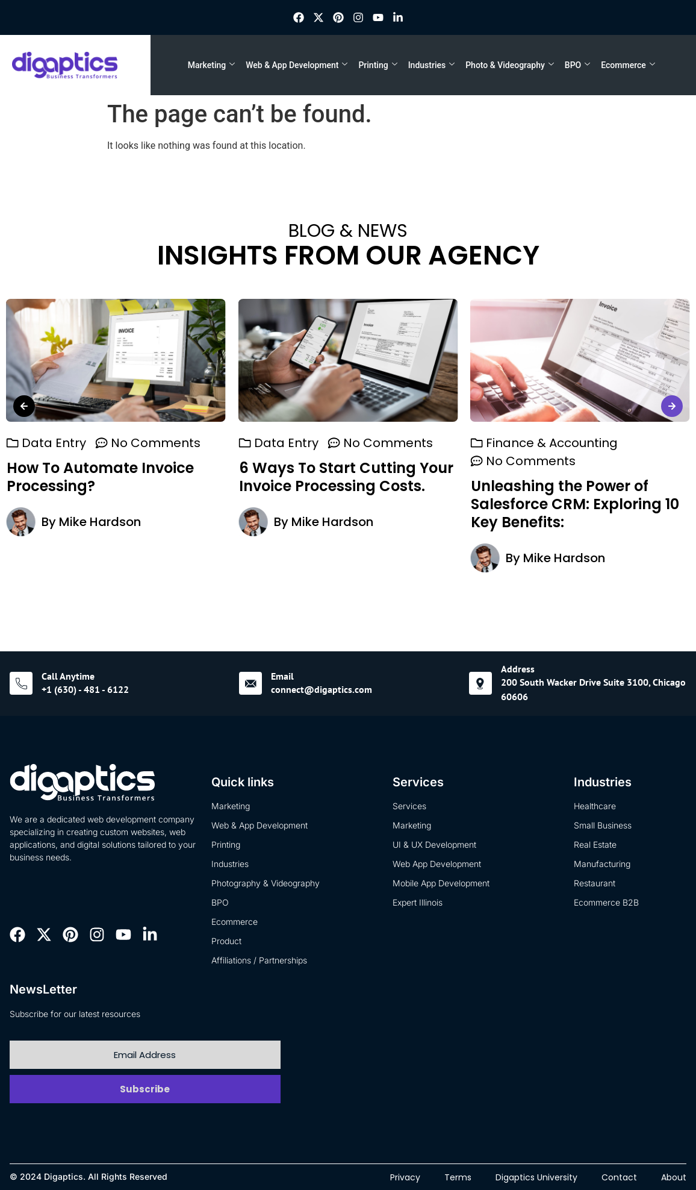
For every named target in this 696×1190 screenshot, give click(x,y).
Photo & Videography (509, 65)
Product (226, 941)
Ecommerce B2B (606, 902)
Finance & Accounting (88, 443)
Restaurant (594, 883)
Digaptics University (536, 1177)
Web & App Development (296, 65)
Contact (619, 1177)
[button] (24, 406)
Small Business (603, 825)
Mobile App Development (441, 883)
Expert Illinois (418, 902)
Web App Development (437, 864)
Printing (377, 65)
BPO (577, 65)
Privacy (405, 1177)
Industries (431, 65)
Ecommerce (628, 65)
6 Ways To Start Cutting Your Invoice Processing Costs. (578, 477)
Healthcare (595, 806)
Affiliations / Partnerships (259, 960)
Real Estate (595, 844)
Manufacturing (602, 864)
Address (518, 669)
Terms (457, 1177)
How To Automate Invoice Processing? (332, 477)
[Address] (480, 683)
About (673, 1177)
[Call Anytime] (21, 683)
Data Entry (285, 443)
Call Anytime (68, 676)
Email (282, 676)
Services (409, 806)
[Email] (250, 683)
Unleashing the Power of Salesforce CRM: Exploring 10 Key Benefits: (111, 505)
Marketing (211, 65)
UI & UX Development (434, 844)
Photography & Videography (265, 883)
